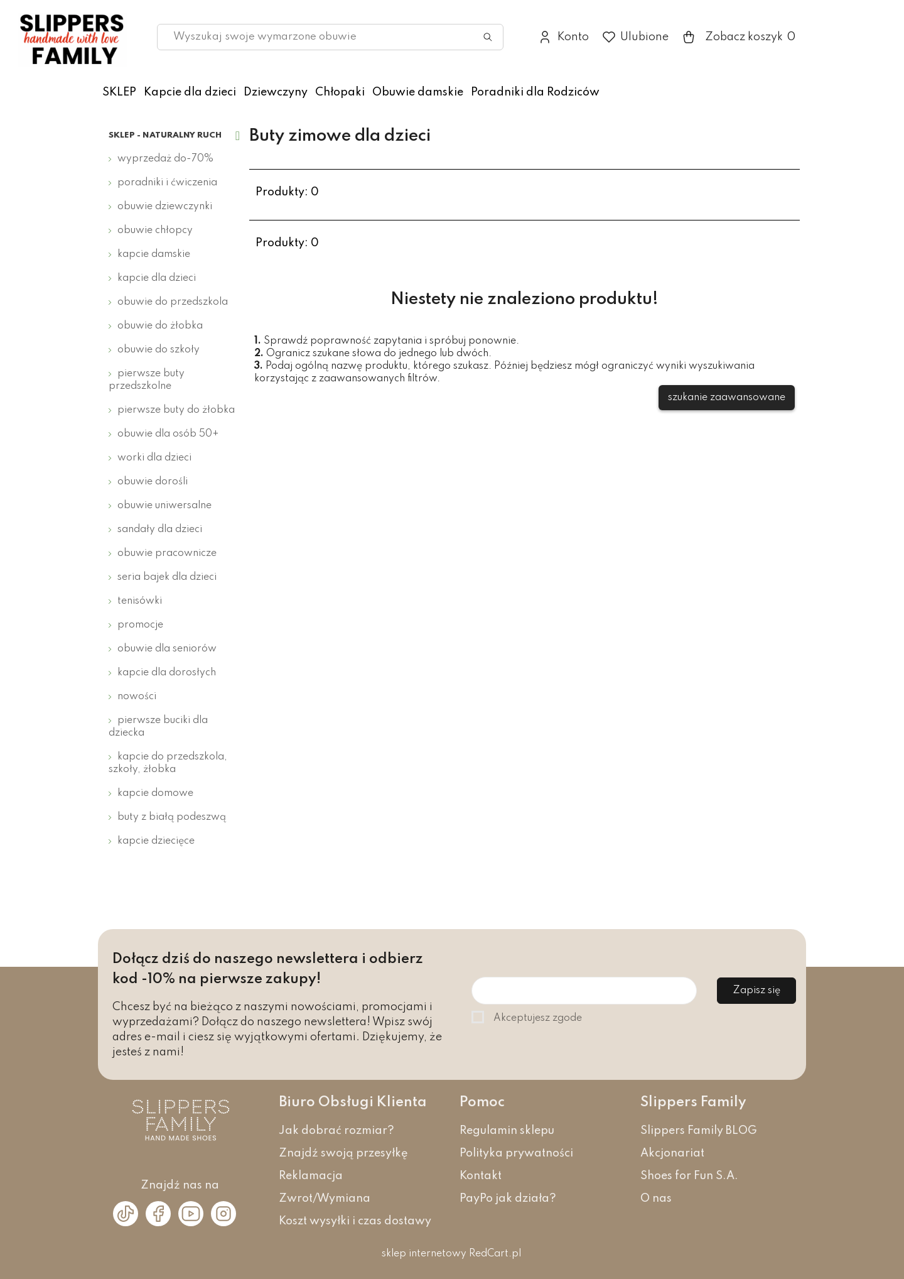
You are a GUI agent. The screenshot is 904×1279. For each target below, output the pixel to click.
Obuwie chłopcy (155, 231)
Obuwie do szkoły (158, 350)
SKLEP (119, 92)
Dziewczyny (276, 92)
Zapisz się (756, 991)
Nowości (136, 697)
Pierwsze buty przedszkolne (147, 380)
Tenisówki (139, 601)
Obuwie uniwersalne (164, 506)
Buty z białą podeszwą (171, 817)
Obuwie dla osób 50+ (168, 434)
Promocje (140, 625)
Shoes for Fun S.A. (689, 1176)
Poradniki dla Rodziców (535, 92)
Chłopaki (340, 92)
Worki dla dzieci (154, 458)
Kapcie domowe (155, 793)
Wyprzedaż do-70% (165, 159)
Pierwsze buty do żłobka (176, 410)
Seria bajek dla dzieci (167, 577)
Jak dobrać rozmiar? (336, 1130)
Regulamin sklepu (507, 1130)
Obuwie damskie (417, 92)
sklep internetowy (424, 1254)
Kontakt (481, 1176)
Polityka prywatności (516, 1153)
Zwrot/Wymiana (324, 1198)
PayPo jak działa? (508, 1198)
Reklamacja (311, 1176)
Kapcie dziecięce (156, 841)
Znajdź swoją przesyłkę (343, 1153)
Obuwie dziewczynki (164, 207)
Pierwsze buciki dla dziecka (158, 727)
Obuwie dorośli (152, 482)
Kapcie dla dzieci (190, 92)
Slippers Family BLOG (698, 1130)
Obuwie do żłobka (160, 326)
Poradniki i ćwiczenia (167, 183)
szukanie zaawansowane (726, 398)
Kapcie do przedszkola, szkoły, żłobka (168, 763)
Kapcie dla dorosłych (166, 673)
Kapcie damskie (153, 254)
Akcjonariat (672, 1153)
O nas (656, 1198)
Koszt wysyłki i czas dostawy (355, 1221)
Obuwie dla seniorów (167, 649)
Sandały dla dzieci (159, 530)
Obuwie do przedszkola (172, 302)
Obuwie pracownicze (167, 553)
